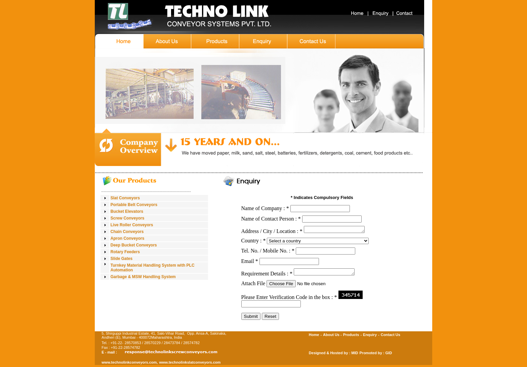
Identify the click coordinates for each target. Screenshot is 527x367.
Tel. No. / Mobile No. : (267, 252)
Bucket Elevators (127, 211)
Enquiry (370, 337)
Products (351, 337)
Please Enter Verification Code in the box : (289, 299)
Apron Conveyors (128, 238)
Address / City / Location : (271, 232)
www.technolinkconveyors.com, (130, 364)
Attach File (253, 285)
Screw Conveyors (128, 218)
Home (314, 337)
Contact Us (390, 337)
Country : (253, 241)
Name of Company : (265, 208)
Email (249, 262)
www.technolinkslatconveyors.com (189, 364)
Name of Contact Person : (271, 219)
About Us (331, 337)
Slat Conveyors (125, 198)
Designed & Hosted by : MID (333, 355)
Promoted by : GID (376, 355)
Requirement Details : (266, 275)
